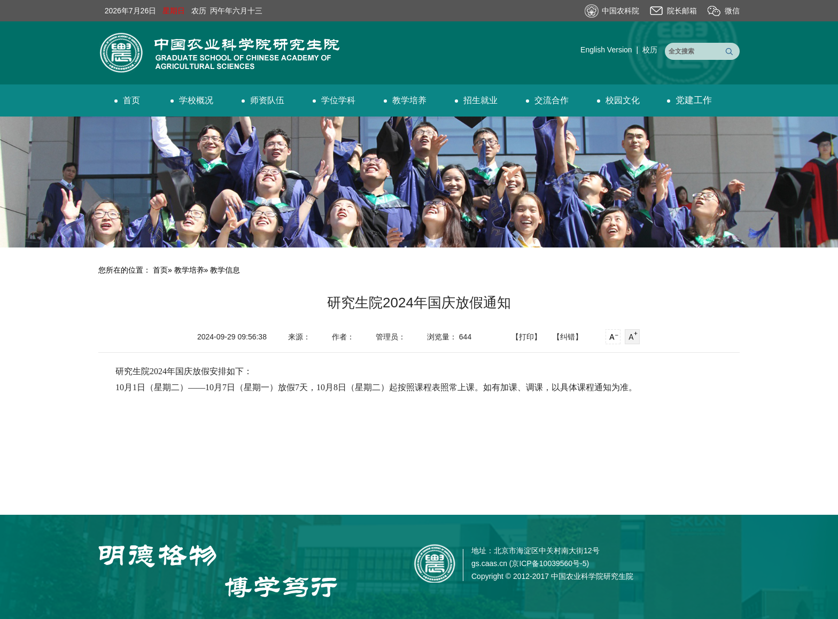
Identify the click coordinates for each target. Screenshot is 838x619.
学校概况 (191, 100)
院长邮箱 (682, 10)
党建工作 (689, 100)
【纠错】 (568, 336)
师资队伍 (263, 100)
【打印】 (526, 336)
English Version (606, 49)
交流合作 (547, 100)
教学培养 (405, 100)
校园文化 (618, 100)
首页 (127, 100)
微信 (732, 10)
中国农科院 (620, 10)
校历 (649, 49)
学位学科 (334, 100)
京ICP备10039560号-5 (548, 563)
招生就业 (476, 100)
